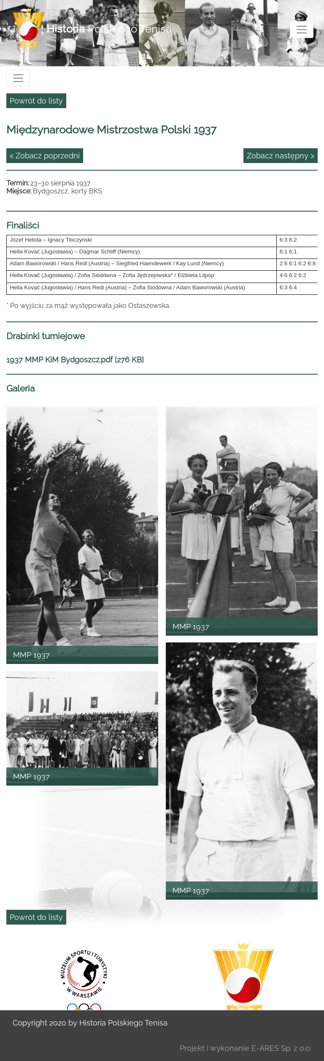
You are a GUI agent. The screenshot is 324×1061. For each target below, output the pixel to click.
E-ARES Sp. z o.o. (281, 1048)
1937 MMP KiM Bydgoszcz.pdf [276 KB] (75, 359)
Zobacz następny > (280, 155)
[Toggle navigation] (301, 29)
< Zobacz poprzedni (45, 155)
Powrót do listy (36, 100)
